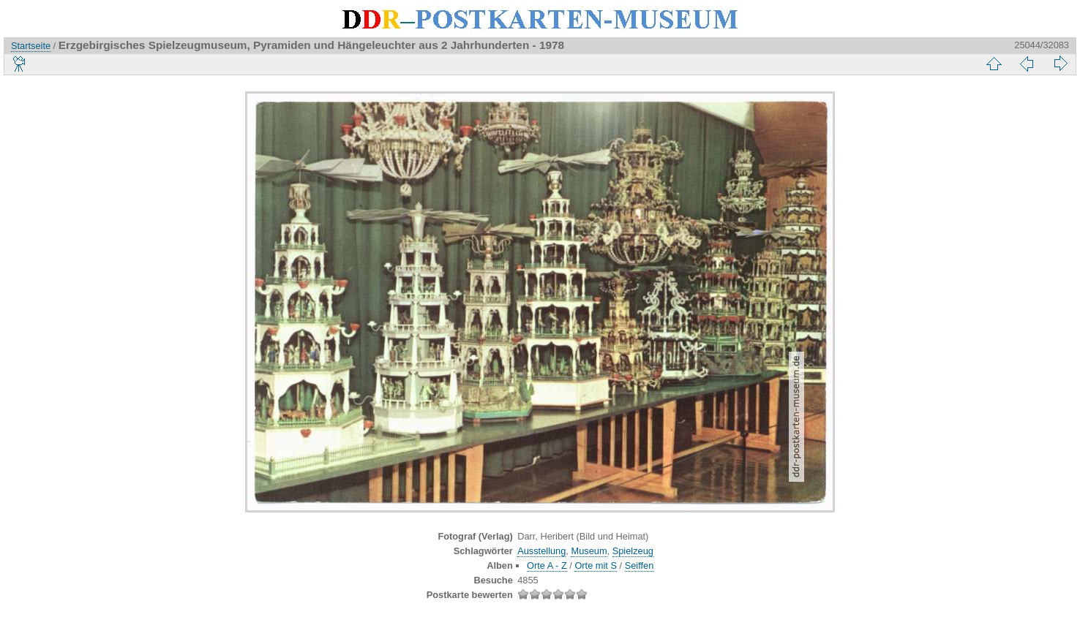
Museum (589, 550)
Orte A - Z (547, 565)
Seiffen (639, 565)
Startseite (30, 45)
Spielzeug (632, 550)
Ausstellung (541, 550)
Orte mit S (595, 565)
